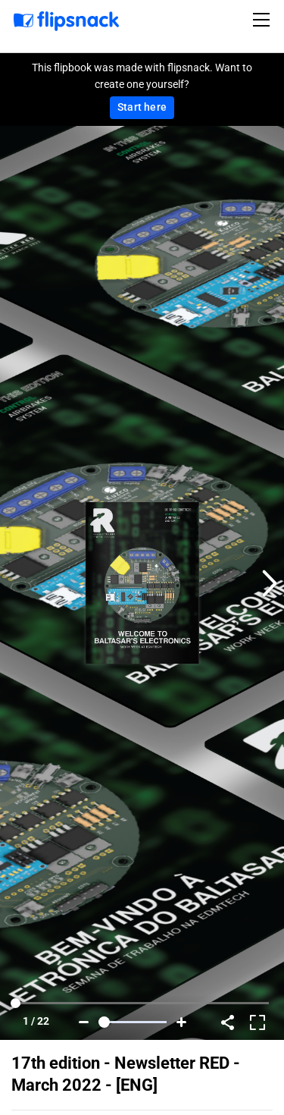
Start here (142, 107)
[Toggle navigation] (263, 20)
